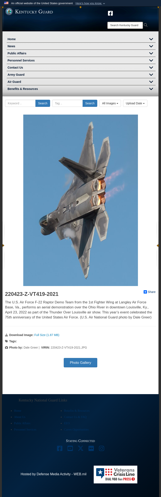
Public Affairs (82, 53)
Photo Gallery (80, 363)
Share (150, 292)
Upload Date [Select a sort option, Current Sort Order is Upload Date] (135, 103)
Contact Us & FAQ (75, 417)
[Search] (125, 25)
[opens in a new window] (110, 13)
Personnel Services (82, 61)
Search (42, 103)
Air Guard (82, 82)
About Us (19, 417)
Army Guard (82, 75)
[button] (90, 3)
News (82, 46)
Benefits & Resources (82, 89)
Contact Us (82, 68)
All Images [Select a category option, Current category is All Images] (110, 103)
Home (82, 39)
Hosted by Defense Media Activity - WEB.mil (53, 474)
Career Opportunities (76, 429)
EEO (67, 423)
